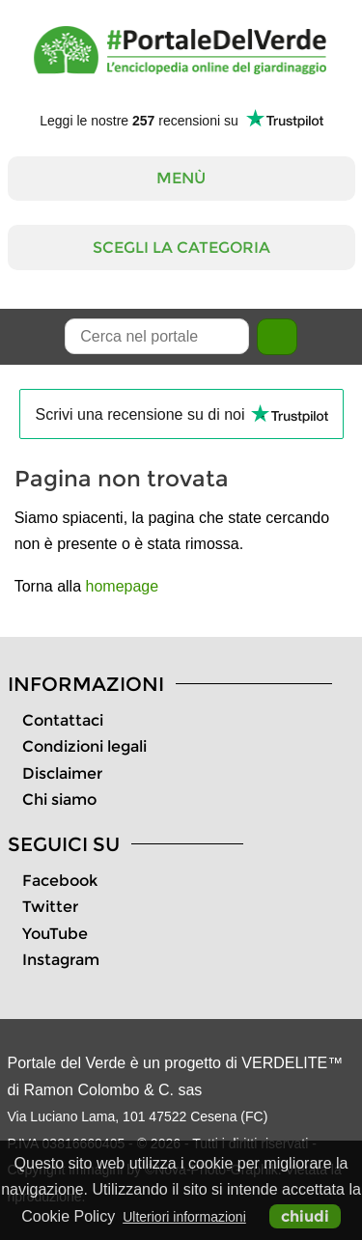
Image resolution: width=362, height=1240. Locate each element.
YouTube (55, 933)
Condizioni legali (84, 746)
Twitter (50, 906)
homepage (122, 586)
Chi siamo (59, 799)
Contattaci (62, 720)
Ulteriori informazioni (184, 1217)
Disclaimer (62, 773)
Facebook (59, 880)
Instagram (60, 960)
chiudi (305, 1216)
